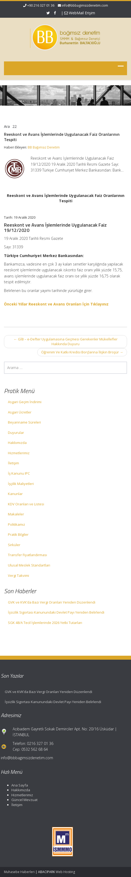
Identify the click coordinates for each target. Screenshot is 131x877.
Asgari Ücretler (19, 412)
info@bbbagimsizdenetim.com (85, 5)
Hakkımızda (17, 442)
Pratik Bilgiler (18, 534)
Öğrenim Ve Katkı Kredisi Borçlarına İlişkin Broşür (82, 352)
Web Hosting (65, 872)
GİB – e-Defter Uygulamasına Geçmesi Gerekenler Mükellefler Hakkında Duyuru (66, 342)
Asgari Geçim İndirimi (24, 401)
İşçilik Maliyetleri (21, 483)
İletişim (13, 463)
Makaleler (16, 514)
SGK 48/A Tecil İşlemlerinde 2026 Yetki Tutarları (45, 622)
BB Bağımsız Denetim (44, 147)
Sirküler (14, 544)
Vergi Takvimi (18, 575)
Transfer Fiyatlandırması (27, 554)
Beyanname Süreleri (24, 422)
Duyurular (16, 432)
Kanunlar (15, 493)
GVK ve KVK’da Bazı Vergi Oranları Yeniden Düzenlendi (51, 602)
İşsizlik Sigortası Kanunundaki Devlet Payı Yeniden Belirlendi (56, 612)
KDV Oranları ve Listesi (26, 504)
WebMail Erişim (79, 12)
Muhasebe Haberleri (19, 872)
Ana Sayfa (18, 785)
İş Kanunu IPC (19, 473)
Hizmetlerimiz (19, 453)
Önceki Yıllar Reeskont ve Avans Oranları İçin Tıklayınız (56, 304)
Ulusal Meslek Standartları (29, 565)
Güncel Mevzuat (23, 799)
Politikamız (16, 524)
